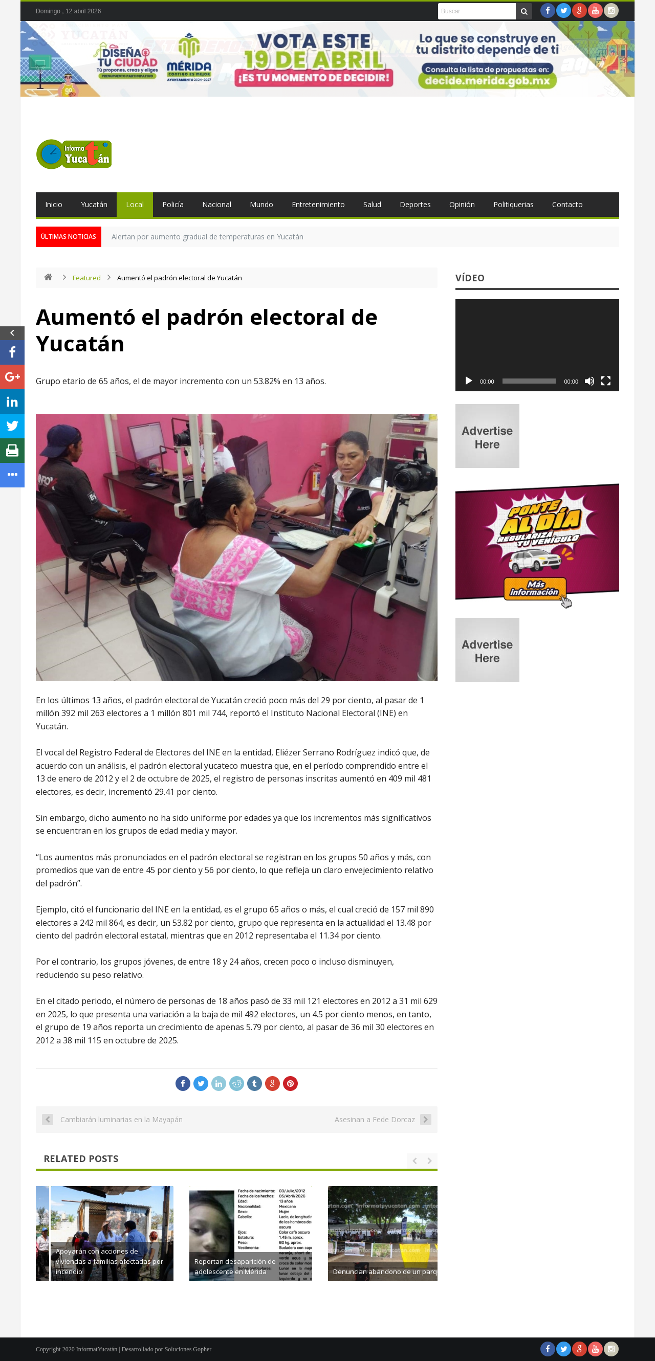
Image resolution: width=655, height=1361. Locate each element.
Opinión (462, 204)
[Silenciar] (589, 381)
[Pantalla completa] (606, 381)
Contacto (567, 204)
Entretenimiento (318, 204)
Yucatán (94, 204)
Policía (173, 204)
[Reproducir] (469, 381)
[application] (537, 345)
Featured (87, 277)
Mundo (261, 204)
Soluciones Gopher (188, 1349)
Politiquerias (513, 204)
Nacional (216, 204)
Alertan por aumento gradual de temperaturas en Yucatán (207, 236)
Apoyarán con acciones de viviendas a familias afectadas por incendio (252, 1261)
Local (135, 204)
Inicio (53, 204)
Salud (372, 204)
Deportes (415, 204)
